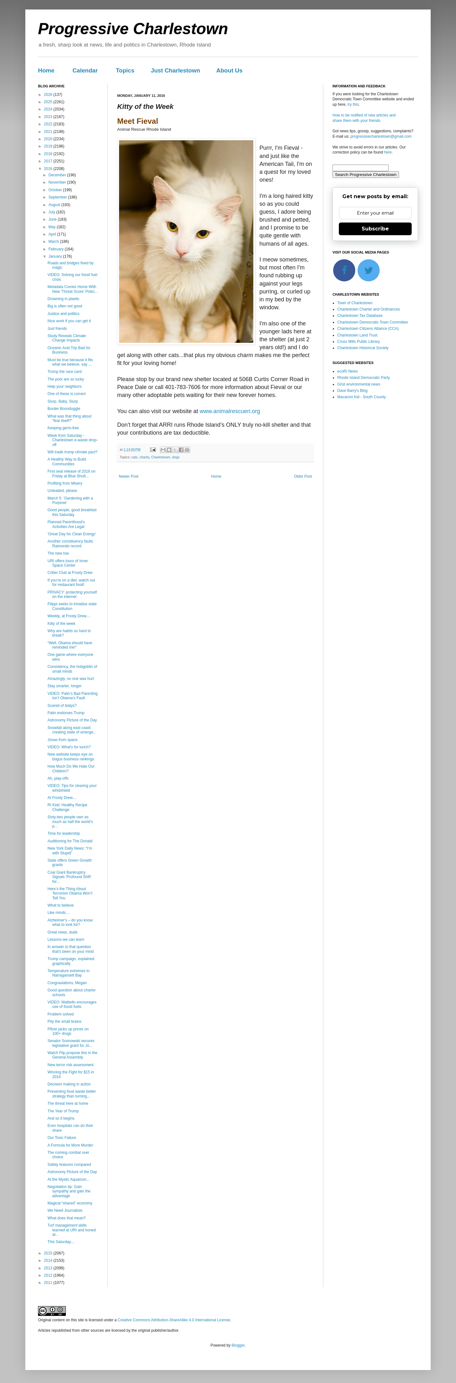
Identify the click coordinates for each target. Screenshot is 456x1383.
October (55, 190)
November (57, 182)
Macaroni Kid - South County (361, 397)
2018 (49, 154)
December (57, 175)
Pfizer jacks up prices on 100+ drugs (68, 1031)
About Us (229, 70)
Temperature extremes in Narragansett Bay (69, 973)
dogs (175, 457)
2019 (49, 146)
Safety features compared (69, 1164)
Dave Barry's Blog (352, 390)
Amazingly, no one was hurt (71, 678)
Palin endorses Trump (66, 713)
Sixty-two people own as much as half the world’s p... (70, 821)
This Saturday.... (61, 1242)
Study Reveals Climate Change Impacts (67, 338)
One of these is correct (67, 394)
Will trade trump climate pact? (73, 452)
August (54, 205)
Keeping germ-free (63, 428)
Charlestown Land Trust (357, 335)
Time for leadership (64, 833)
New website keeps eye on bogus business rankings (71, 756)
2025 (49, 102)
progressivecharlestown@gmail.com (381, 136)
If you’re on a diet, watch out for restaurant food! (71, 582)
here (388, 152)
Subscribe (375, 229)
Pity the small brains (64, 1021)
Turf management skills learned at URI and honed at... (72, 1230)
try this (352, 104)
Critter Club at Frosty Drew (70, 572)
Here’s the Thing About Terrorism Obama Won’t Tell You (70, 893)
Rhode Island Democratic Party (363, 377)
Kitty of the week (61, 623)
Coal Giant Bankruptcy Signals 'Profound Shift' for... (69, 877)
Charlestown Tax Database (360, 315)
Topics (125, 70)
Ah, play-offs (58, 778)
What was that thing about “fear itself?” (70, 418)
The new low (58, 553)
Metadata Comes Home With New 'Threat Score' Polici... (73, 289)
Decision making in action (69, 1084)
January (55, 256)
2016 (49, 169)
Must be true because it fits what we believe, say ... (70, 362)
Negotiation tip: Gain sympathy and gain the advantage (69, 1191)
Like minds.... (59, 912)
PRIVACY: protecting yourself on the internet (72, 594)
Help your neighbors (64, 386)
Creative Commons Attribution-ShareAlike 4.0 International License (173, 1320)
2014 (49, 1260)
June (53, 219)
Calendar (85, 70)
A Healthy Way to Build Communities (67, 461)
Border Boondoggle (64, 408)
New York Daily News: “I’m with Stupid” (70, 850)
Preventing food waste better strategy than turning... (72, 1093)
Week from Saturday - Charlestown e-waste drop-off (73, 440)
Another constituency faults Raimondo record (70, 543)
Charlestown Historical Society (363, 348)
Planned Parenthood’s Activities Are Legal (66, 524)
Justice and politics (63, 313)
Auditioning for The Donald (70, 841)
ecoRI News (347, 371)
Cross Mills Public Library (358, 341)
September (58, 197)
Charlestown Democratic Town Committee (372, 322)
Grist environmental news (358, 384)
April (52, 234)
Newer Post (128, 476)
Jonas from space (63, 740)
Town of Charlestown (354, 303)
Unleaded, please (62, 490)
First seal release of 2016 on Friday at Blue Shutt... (71, 473)
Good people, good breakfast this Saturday (72, 512)
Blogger (237, 1345)
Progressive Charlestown (133, 29)
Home (46, 70)
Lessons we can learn (66, 939)
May (52, 227)
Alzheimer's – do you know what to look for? (70, 922)
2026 (49, 94)
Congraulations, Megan (67, 983)
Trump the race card (65, 371)
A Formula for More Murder (70, 1145)
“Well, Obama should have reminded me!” (70, 645)
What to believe (61, 905)
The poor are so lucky (66, 379)
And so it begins (61, 1118)
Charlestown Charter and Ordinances (368, 309)
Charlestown (160, 457)
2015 (49, 1253)
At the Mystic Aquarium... (69, 1179)
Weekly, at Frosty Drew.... (69, 616)
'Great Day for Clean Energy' (72, 534)
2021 (49, 131)
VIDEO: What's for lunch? (69, 747)
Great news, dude (63, 932)
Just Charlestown (175, 70)
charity (144, 457)
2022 (49, 124)
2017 (49, 161)
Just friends (57, 328)
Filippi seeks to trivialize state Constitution (72, 606)
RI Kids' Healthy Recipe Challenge (67, 807)
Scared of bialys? (62, 705)
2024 (49, 109)
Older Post (303, 476)
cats (134, 457)
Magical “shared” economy (70, 1203)
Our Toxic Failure (62, 1137)
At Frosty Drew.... (62, 797)
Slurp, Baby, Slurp (63, 401)
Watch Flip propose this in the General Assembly (73, 1055)
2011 (49, 1282)
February (56, 249)
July (52, 212)
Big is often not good (65, 306)
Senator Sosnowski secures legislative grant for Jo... (71, 1043)
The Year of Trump (63, 1111)
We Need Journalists (65, 1210)
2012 (49, 1275)
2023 (49, 117)
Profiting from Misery (65, 483)
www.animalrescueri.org (230, 411)
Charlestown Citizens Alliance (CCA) (368, 328)
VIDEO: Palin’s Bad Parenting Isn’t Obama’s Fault (73, 695)
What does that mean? (67, 1218)
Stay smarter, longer (64, 686)
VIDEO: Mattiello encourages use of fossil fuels (72, 1004)
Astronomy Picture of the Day (72, 720)
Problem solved (61, 1014)
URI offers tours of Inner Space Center (68, 563)
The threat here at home (68, 1103)
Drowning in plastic (63, 299)
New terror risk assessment (70, 1065)
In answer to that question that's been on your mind (71, 949)
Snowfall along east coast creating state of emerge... (72, 730)
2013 (49, 1268)
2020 (49, 139)
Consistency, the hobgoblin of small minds (72, 668)
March (54, 241)
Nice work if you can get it (69, 321)
